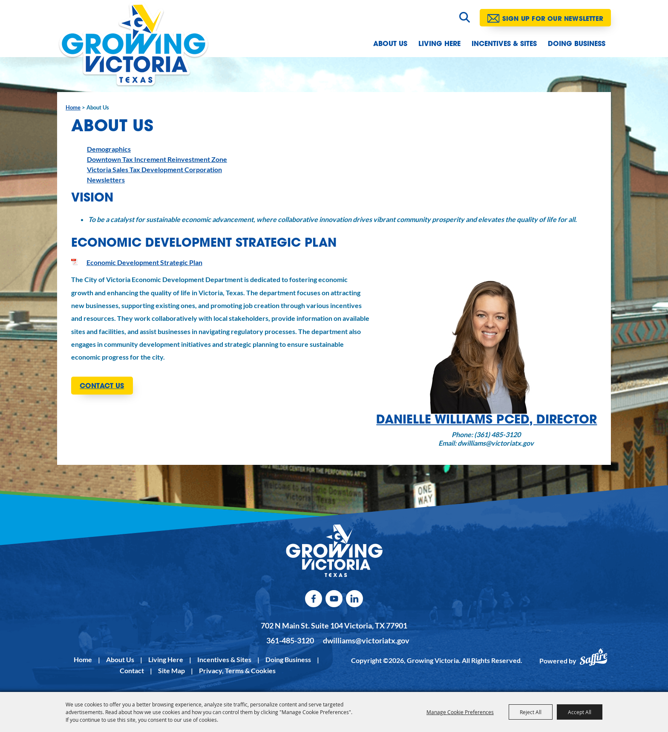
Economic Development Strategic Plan (144, 262)
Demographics (109, 149)
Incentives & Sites (504, 44)
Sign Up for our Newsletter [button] (552, 19)
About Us (390, 44)
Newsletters (106, 180)
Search (464, 17)
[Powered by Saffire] (593, 661)
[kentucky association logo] (334, 551)
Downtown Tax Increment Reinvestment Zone (157, 159)
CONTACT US (102, 386)
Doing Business (576, 44)
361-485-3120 (290, 640)
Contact (132, 670)
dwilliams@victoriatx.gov (366, 640)
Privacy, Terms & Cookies (237, 670)
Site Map (171, 670)
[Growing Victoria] (133, 44)
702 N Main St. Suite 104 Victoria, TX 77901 (334, 625)
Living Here (439, 44)
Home (73, 107)
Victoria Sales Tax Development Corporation (154, 169)
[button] (486, 360)
